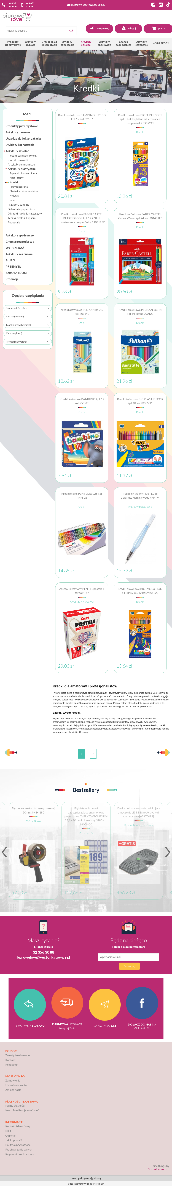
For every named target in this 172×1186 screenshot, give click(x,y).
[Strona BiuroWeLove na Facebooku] (152, 5)
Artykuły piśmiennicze (21, 164)
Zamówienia (12, 1080)
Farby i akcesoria (19, 186)
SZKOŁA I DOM (16, 272)
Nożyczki (14, 195)
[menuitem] (13, 43)
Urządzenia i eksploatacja (23, 138)
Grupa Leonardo (158, 1169)
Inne (12, 200)
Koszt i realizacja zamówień (22, 1110)
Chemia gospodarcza (20, 241)
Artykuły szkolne (17, 151)
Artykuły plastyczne (22, 168)
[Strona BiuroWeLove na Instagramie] (160, 5)
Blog (8, 1130)
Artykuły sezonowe (19, 254)
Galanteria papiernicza (21, 209)
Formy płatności (15, 1105)
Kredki (14, 182)
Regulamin (11, 1064)
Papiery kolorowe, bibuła (23, 173)
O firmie (10, 1135)
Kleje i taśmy (16, 177)
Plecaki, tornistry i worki (22, 155)
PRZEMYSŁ (13, 266)
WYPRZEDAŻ (15, 247)
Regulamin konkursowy (19, 1154)
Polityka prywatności (18, 1144)
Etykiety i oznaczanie (20, 144)
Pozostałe (14, 222)
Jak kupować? (13, 1140)
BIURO (10, 260)
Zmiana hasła (13, 1089)
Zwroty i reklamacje (17, 1055)
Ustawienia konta (16, 1085)
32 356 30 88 (43, 952)
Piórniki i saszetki (18, 160)
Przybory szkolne (18, 204)
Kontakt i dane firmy (17, 1126)
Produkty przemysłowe (22, 126)
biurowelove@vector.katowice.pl (43, 957)
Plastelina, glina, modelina (24, 191)
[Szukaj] (71, 31)
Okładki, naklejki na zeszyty (25, 213)
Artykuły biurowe (18, 132)
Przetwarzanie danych (18, 1149)
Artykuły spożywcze (20, 235)
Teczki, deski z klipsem (22, 218)
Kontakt (10, 1060)
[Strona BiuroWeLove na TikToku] (168, 5)
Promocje (12, 279)
